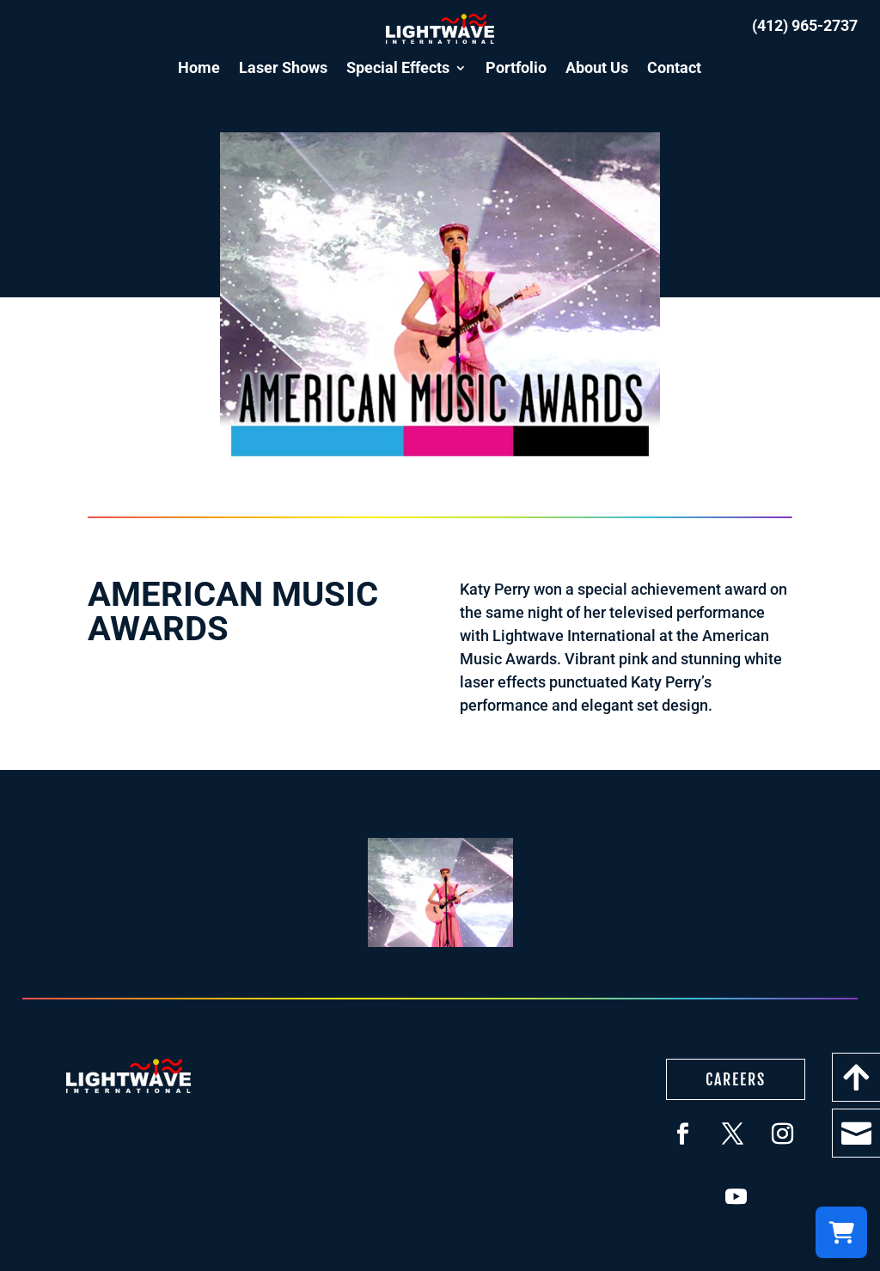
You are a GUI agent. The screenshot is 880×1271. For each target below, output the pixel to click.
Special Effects (397, 67)
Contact (674, 67)
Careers (736, 1079)
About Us (596, 67)
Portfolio (516, 67)
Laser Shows (283, 67)
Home (199, 67)
